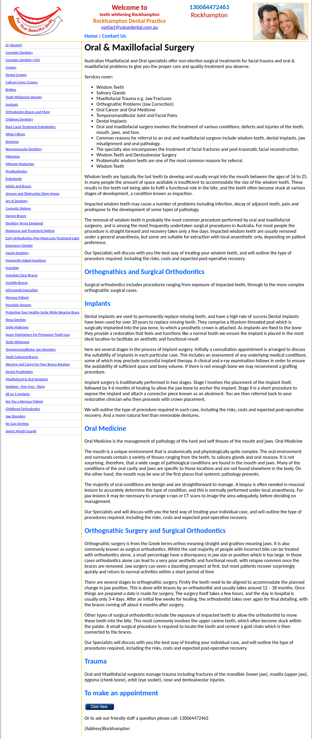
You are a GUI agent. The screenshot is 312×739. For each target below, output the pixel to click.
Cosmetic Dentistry (19, 52)
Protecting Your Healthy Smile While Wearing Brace (43, 312)
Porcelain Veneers (18, 305)
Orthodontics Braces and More (28, 112)
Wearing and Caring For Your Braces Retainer (38, 364)
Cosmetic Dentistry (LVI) (23, 60)
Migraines (13, 156)
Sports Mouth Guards (21, 431)
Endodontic (14, 179)
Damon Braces (16, 216)
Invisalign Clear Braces (22, 275)
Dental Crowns (16, 75)
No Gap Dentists (17, 424)
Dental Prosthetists (19, 372)
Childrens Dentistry (19, 119)
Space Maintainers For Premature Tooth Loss (38, 335)
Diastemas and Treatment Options (30, 231)
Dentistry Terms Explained (24, 223)
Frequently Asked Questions (26, 260)
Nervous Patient (17, 297)
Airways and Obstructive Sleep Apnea (32, 194)
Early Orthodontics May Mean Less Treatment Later (43, 238)
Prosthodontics (16, 171)
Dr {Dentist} (14, 45)
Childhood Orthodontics (23, 409)
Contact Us (114, 36)
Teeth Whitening (17, 342)
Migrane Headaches (20, 164)
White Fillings (15, 134)
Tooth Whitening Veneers (24, 97)
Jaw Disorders (16, 416)
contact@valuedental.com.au (129, 27)
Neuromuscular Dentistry (24, 149)
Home (91, 36)
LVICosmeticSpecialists (22, 290)
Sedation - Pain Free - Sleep (25, 386)
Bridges (11, 90)
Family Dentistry (17, 253)
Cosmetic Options (18, 208)
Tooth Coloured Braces (22, 357)
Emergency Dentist (19, 245)
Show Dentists (16, 320)
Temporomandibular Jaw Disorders (31, 349)
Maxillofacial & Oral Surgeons (27, 379)
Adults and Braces (18, 186)
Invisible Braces (17, 283)
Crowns (11, 67)
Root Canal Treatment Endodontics (31, 127)
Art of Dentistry (17, 201)
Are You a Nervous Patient (24, 401)
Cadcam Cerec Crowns (22, 82)
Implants (12, 104)
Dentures (12, 142)
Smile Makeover (17, 327)
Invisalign (12, 268)
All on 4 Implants (18, 394)
